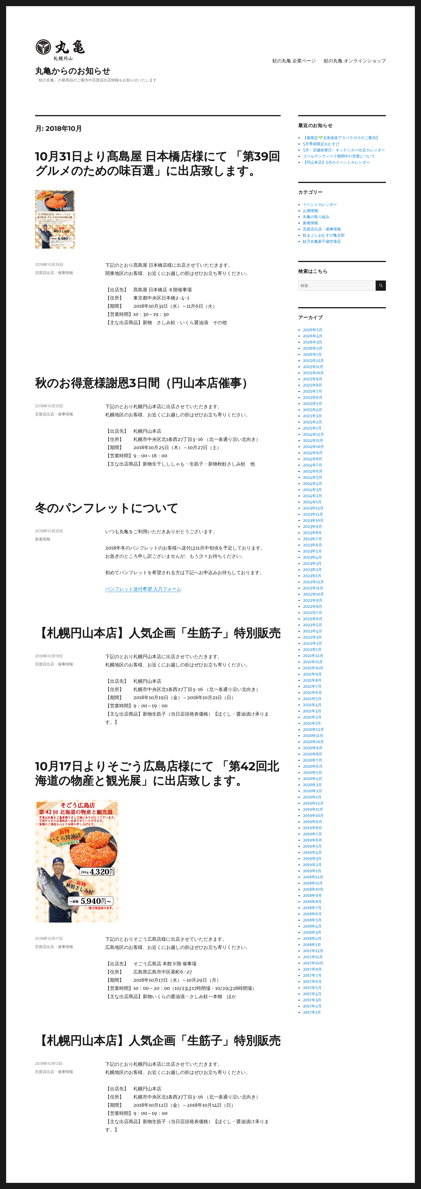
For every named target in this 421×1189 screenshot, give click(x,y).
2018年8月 (312, 901)
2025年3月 (312, 415)
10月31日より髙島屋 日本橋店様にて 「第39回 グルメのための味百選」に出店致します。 (157, 163)
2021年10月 (313, 668)
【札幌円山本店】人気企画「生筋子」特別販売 (158, 633)
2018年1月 (312, 944)
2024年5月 (312, 477)
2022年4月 (312, 631)
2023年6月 (312, 545)
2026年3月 (312, 342)
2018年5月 (312, 920)
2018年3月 (312, 932)
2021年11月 (313, 661)
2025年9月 (312, 379)
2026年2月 (312, 348)
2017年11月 (313, 956)
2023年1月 (312, 575)
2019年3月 (312, 858)
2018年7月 (312, 907)
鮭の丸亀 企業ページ (294, 61)
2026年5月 (312, 329)
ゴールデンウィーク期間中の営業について (339, 156)
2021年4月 (312, 704)
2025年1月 (312, 428)
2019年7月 (312, 834)
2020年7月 (312, 760)
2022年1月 (312, 649)
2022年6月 (312, 618)
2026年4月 (312, 335)
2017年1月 (312, 1012)
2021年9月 (312, 674)
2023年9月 (312, 526)
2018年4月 (312, 926)
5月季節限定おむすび (321, 143)
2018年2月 (312, 938)
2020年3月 (312, 784)
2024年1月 (312, 501)
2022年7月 (312, 612)
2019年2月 (312, 864)
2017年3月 (312, 1000)
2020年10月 (313, 741)
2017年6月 (312, 981)
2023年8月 (312, 532)
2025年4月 (312, 409)
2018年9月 (312, 895)
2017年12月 (313, 950)
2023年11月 (313, 514)
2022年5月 (312, 624)
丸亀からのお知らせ (73, 71)
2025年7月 (312, 391)
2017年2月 (312, 1006)
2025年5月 (312, 403)
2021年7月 (312, 686)
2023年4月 (312, 557)
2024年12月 (313, 434)
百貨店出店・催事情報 (54, 272)
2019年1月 (312, 870)
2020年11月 (313, 735)
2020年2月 (312, 790)
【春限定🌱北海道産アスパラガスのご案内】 (341, 137)
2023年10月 (313, 520)
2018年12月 (313, 877)
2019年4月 (312, 852)
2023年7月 (312, 538)
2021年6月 (312, 692)
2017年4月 (312, 993)
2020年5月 (312, 772)
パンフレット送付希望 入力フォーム (143, 589)
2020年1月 (312, 797)
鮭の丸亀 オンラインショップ (355, 61)
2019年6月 (312, 840)
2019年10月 (313, 815)
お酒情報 (310, 210)
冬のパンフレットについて (107, 508)
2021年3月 (312, 711)
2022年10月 (313, 594)
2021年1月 (312, 723)
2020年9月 (312, 747)
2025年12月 (313, 360)
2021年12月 (313, 655)
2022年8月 (312, 606)
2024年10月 (313, 446)
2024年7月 (312, 465)
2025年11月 (313, 366)
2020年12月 (313, 729)
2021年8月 (312, 680)
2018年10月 (313, 889)
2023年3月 (312, 563)
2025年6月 (312, 397)
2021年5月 (312, 698)
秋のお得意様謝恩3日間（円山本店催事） (144, 383)
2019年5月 (312, 846)
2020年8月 (312, 754)
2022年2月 (312, 643)
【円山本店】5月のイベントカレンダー (336, 162)
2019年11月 (313, 809)
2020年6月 (312, 766)
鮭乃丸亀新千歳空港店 (322, 241)
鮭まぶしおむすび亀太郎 (324, 235)
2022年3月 (312, 637)
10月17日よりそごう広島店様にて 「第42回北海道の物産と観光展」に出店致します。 (157, 773)
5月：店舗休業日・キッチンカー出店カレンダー (344, 150)
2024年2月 (312, 495)
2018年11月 (313, 883)
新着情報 (42, 539)
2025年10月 (313, 372)
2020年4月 (312, 778)
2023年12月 (313, 508)
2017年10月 (313, 963)
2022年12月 (313, 581)
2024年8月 (312, 458)
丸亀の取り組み (316, 216)
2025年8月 (312, 385)
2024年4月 (312, 483)
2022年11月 (313, 588)
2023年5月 (312, 551)
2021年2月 (312, 717)
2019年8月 (312, 827)
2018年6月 (312, 913)
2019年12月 (313, 803)
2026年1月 (312, 354)
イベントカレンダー (320, 204)
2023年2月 (312, 569)
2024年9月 (312, 452)
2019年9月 (312, 821)
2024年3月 (312, 489)
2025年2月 (312, 422)
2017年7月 (312, 975)
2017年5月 (312, 987)
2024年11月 (313, 440)
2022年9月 (312, 600)
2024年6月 (312, 471)
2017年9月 (312, 969)
